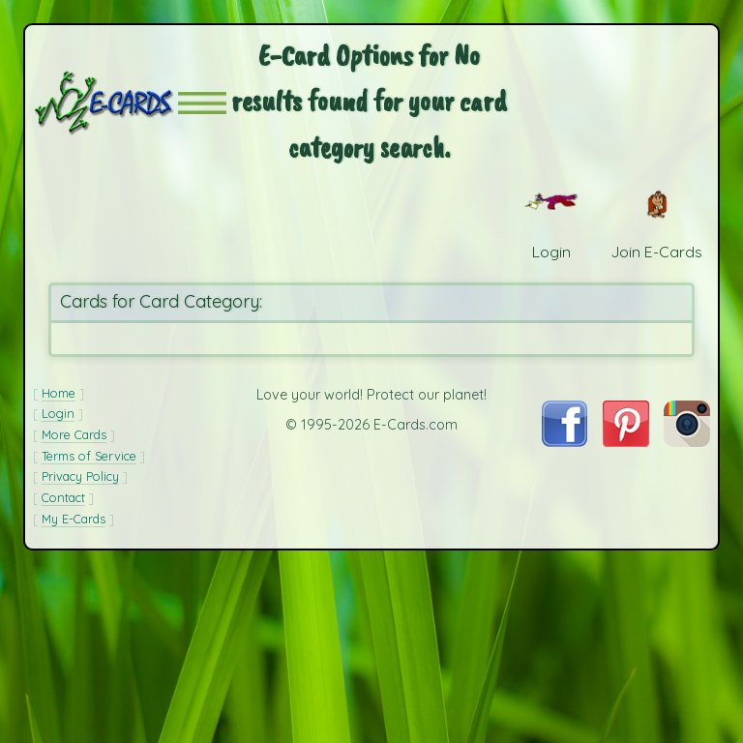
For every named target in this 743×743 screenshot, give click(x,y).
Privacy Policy (80, 476)
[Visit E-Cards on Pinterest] (626, 441)
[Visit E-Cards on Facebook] (564, 441)
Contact (63, 497)
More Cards (74, 434)
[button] (202, 103)
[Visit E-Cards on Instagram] (687, 441)
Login (58, 413)
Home (58, 393)
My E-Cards (73, 518)
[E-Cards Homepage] (105, 103)
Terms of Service (89, 455)
